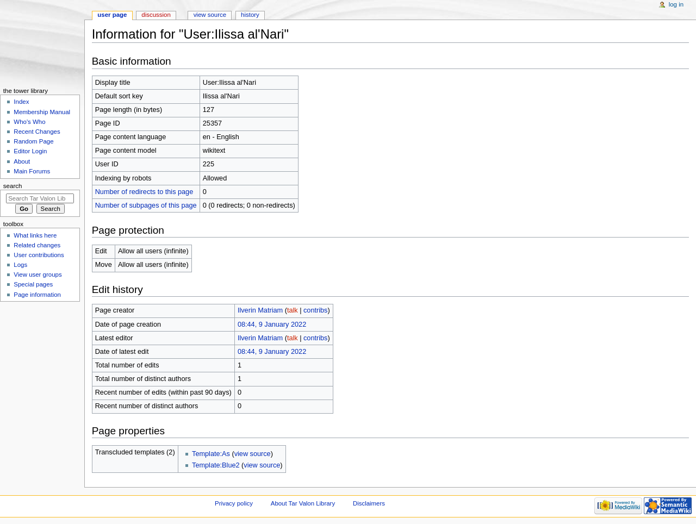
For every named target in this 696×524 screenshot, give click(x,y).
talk (292, 310)
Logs (20, 264)
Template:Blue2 (215, 465)
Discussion (155, 14)
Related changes (37, 245)
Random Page (33, 141)
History (250, 14)
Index (21, 101)
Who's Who (29, 121)
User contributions (39, 255)
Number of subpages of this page (146, 205)
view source (252, 454)
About (22, 161)
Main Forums (32, 171)
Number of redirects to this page (144, 192)
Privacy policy (234, 503)
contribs (315, 310)
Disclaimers (369, 503)
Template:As (211, 454)
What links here (35, 235)
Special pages (33, 284)
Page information (37, 294)
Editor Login (30, 151)
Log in (676, 4)
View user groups (37, 274)
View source (210, 14)
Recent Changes (37, 131)
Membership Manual (42, 112)
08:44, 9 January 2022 (272, 324)
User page (112, 14)
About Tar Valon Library (303, 503)
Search (12, 186)
